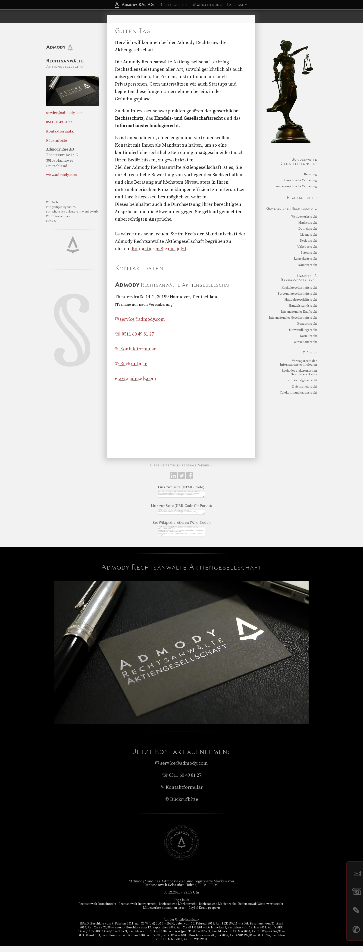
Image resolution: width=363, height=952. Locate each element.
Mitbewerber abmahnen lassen (164, 914)
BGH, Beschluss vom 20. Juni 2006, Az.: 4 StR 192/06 (217, 941)
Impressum (237, 4)
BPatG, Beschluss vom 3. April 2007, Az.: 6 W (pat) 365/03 (157, 937)
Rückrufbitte (56, 140)
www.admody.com (61, 175)
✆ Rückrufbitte (131, 364)
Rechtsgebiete (174, 4)
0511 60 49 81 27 (59, 122)
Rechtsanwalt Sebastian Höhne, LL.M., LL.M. (181, 891)
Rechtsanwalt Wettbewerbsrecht (260, 910)
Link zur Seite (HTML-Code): (181, 487)
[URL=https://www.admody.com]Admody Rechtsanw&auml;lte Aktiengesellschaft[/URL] (181, 514)
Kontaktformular (60, 131)
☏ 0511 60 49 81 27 (134, 334)
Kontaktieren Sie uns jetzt (158, 249)
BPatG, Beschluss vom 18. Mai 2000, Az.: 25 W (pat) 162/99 (241, 937)
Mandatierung (207, 4)
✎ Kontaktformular (135, 349)
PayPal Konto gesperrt (204, 914)
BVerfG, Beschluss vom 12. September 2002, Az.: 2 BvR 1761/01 (158, 933)
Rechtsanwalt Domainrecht (97, 910)
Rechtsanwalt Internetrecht (137, 910)
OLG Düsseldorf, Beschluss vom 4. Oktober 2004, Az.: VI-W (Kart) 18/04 (127, 941)
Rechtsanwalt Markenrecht (178, 910)
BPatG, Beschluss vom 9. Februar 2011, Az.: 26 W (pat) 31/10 (121, 929)
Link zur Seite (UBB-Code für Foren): (181, 507)
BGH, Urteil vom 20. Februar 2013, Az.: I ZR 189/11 (202, 929)
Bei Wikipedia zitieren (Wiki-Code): (182, 526)
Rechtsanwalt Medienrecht (217, 910)
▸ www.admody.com (135, 379)
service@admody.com (140, 319)
